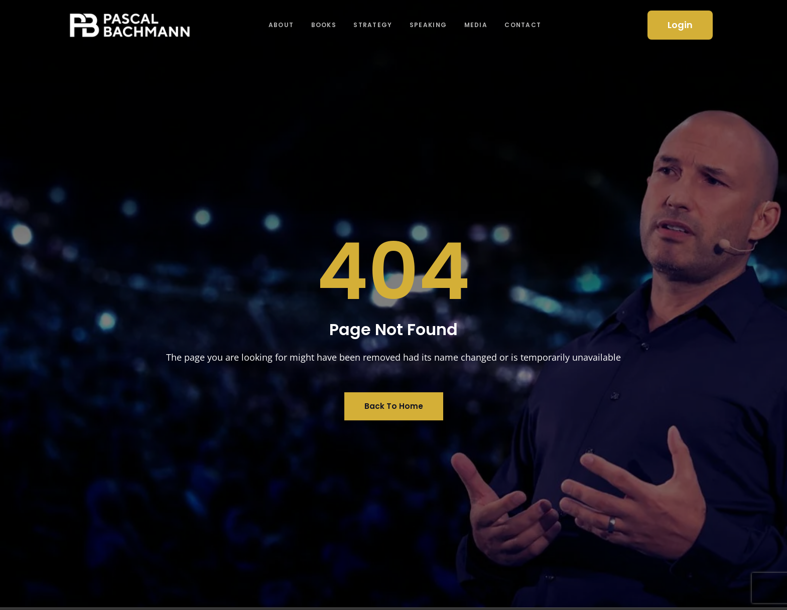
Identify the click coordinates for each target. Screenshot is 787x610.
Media (478, 25)
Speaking (429, 25)
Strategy (373, 25)
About (280, 25)
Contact (525, 25)
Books (323, 25)
